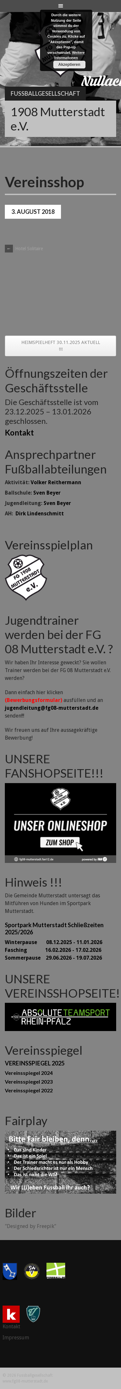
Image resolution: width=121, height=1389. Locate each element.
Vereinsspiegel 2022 (29, 1090)
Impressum (16, 1337)
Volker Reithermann (56, 482)
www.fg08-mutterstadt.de (25, 1381)
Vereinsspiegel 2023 (29, 1081)
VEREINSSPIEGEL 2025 (35, 1063)
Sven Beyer (47, 493)
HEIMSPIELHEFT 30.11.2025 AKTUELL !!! (60, 346)
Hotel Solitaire (24, 248)
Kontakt (19, 432)
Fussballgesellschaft (45, 93)
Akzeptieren (69, 64)
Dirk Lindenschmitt (39, 513)
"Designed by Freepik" (30, 1226)
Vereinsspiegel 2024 (29, 1073)
